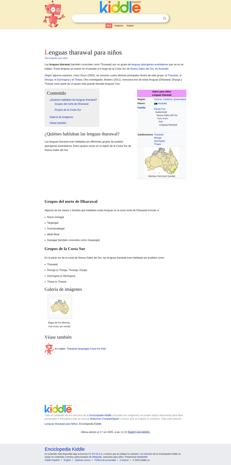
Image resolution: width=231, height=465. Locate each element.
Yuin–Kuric (162, 118)
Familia (142, 107)
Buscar (164, 18)
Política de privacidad (105, 460)
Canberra (167, 99)
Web (109, 26)
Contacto (124, 460)
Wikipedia (97, 457)
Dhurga (49, 79)
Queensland (180, 99)
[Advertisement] (115, 38)
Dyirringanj (63, 79)
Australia (163, 68)
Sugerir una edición (138, 432)
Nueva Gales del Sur (142, 68)
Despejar (158, 18)
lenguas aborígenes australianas (149, 64)
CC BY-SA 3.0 (95, 454)
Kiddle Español (52, 460)
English (130, 26)
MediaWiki (142, 457)
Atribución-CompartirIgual (104, 418)
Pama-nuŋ (159, 109)
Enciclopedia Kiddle (100, 415)
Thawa (78, 79)
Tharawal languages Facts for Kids (86, 348)
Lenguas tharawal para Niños (61, 424)
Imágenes (119, 26)
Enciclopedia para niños (56, 58)
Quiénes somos (82, 460)
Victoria (158, 99)
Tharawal (173, 75)
